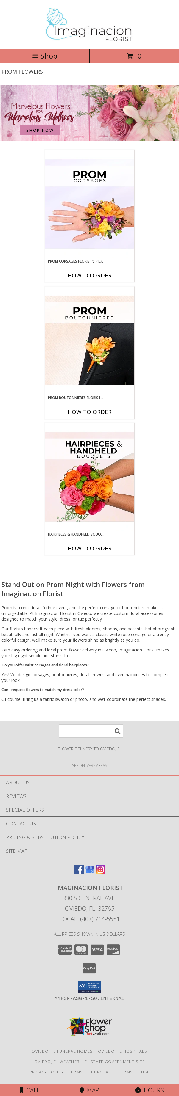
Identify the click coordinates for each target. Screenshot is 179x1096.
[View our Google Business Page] (89, 872)
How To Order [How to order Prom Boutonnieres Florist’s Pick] (90, 412)
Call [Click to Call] (30, 1090)
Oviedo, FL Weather (57, 1061)
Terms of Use (134, 1072)
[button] (89, 987)
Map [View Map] (89, 1090)
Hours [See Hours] (149, 1090)
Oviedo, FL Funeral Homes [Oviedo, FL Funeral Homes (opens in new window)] (62, 1051)
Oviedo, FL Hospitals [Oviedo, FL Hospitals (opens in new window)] (122, 1051)
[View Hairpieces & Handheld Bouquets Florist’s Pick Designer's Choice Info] (89, 477)
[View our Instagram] (100, 872)
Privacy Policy (46, 1072)
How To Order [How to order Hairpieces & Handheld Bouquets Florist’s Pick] (90, 548)
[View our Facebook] (79, 872)
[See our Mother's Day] (89, 113)
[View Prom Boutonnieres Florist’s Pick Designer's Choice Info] (89, 341)
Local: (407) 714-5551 (90, 919)
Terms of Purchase (91, 1072)
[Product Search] (91, 731)
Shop (44, 56)
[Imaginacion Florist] (89, 40)
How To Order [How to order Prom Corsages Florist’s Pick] (90, 275)
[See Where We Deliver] (89, 765)
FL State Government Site (115, 1061)
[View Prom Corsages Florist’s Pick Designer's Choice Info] (89, 204)
